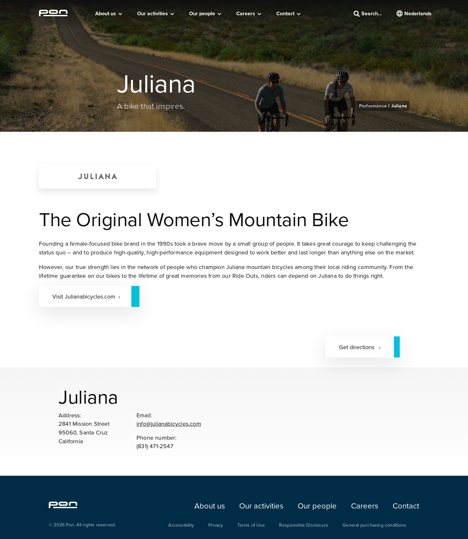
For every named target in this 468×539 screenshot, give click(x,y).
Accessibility (181, 525)
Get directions (357, 347)
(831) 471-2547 (154, 446)
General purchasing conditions (374, 525)
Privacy (215, 525)
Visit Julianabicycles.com (83, 296)
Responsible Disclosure (303, 525)
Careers (245, 13)
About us (105, 13)
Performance (373, 106)
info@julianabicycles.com (168, 424)
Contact (285, 13)
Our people (202, 13)
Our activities (152, 13)
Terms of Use (251, 525)
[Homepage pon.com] (53, 14)
